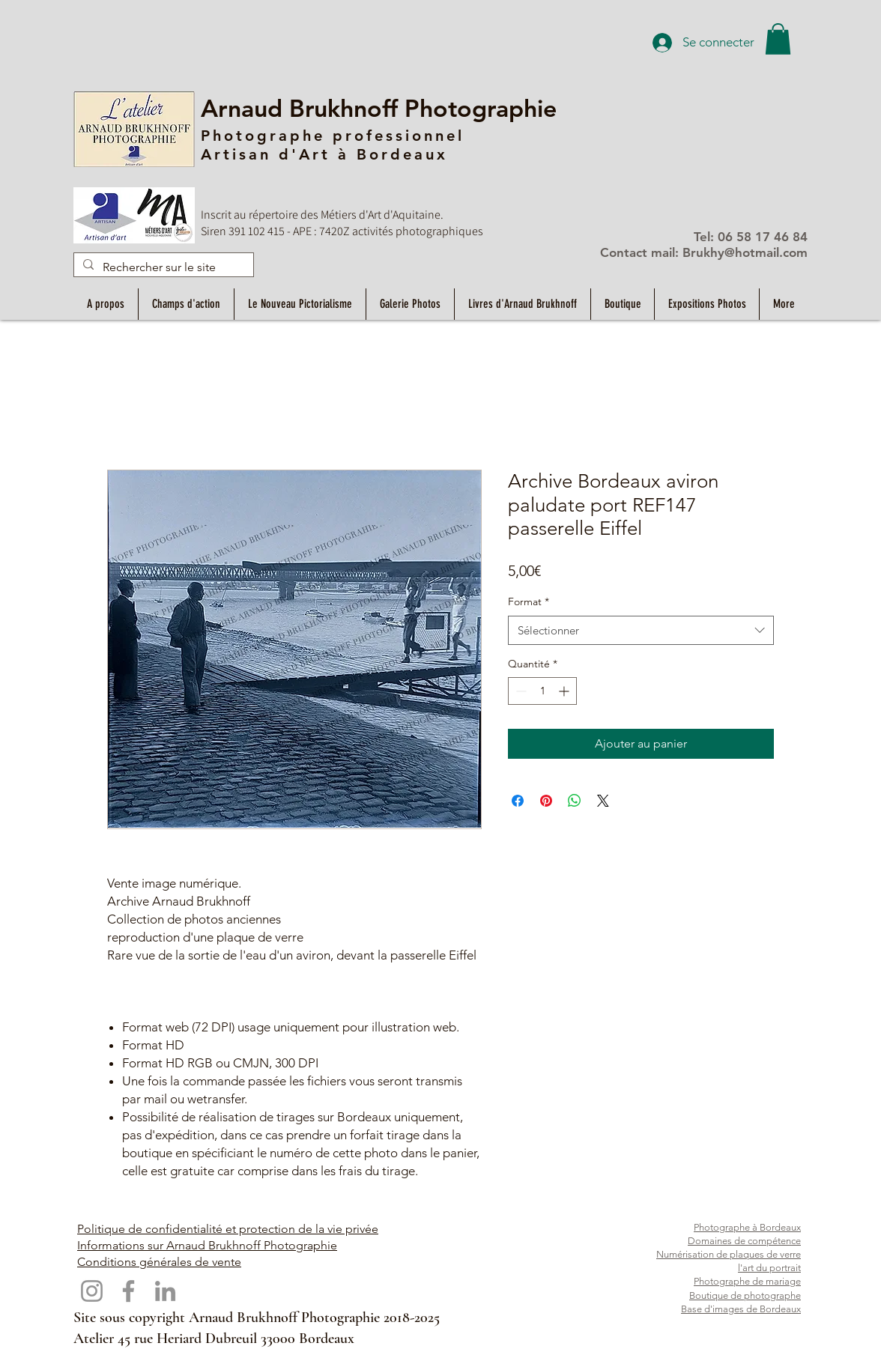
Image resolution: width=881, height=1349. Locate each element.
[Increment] (565, 691)
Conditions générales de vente (159, 1262)
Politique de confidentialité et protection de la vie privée (227, 1229)
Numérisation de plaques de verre (728, 1254)
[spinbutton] (542, 691)
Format (528, 601)
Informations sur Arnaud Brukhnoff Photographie (207, 1245)
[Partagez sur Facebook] (518, 801)
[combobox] (641, 630)
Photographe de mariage (747, 1281)
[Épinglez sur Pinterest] (546, 801)
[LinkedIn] (165, 1291)
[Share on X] (603, 801)
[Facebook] (128, 1291)
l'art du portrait (769, 1267)
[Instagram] (91, 1291)
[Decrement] (519, 691)
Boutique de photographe (745, 1295)
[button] (778, 39)
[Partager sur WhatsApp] (575, 801)
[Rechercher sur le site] (162, 267)
